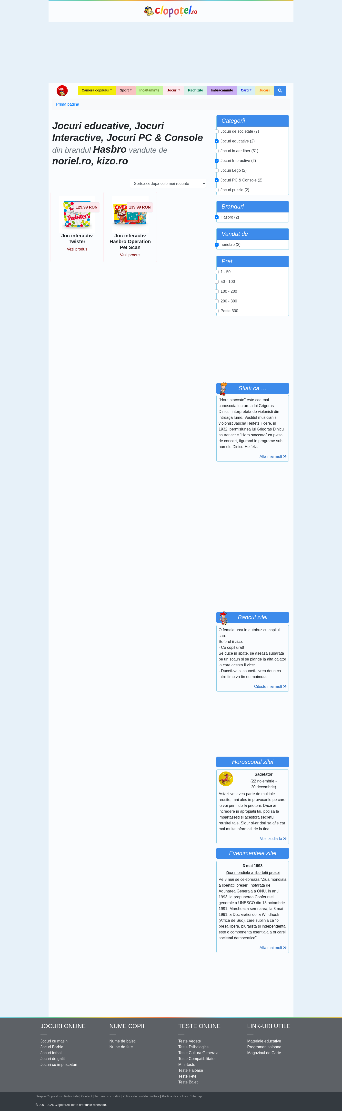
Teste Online (199, 1026)
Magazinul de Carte (264, 1053)
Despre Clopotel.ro (49, 1096)
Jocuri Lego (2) (234, 170)
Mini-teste (186, 1064)
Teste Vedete (189, 1041)
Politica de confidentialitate (141, 1096)
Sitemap (196, 1096)
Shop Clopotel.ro (62, 91)
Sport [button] (124, 90)
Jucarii (264, 90)
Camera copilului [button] (95, 90)
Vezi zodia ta (273, 839)
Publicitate (71, 1096)
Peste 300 (229, 311)
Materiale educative (264, 1041)
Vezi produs (77, 249)
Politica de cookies (175, 1096)
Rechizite (195, 90)
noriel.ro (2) (231, 244)
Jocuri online (63, 1026)
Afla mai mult (273, 456)
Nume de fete (121, 1047)
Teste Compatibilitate (196, 1059)
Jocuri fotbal (50, 1053)
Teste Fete (187, 1076)
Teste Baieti (188, 1082)
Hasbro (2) (230, 217)
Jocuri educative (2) (238, 141)
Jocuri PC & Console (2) (241, 180)
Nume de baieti (123, 1041)
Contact (86, 1096)
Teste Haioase (190, 1070)
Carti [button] (245, 90)
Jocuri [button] (172, 90)
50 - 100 (228, 282)
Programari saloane (264, 1047)
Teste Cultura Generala (198, 1053)
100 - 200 (229, 291)
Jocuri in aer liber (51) (239, 151)
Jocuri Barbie (51, 1047)
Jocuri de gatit (52, 1059)
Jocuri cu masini (54, 1041)
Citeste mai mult (270, 686)
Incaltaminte (150, 90)
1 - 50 (226, 272)
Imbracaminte (222, 90)
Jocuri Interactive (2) (238, 161)
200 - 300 (229, 301)
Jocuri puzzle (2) (235, 190)
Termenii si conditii (107, 1096)
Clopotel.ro (171, 11)
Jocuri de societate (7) (240, 131)
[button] (280, 91)
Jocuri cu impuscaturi (58, 1064)
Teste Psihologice (193, 1047)
